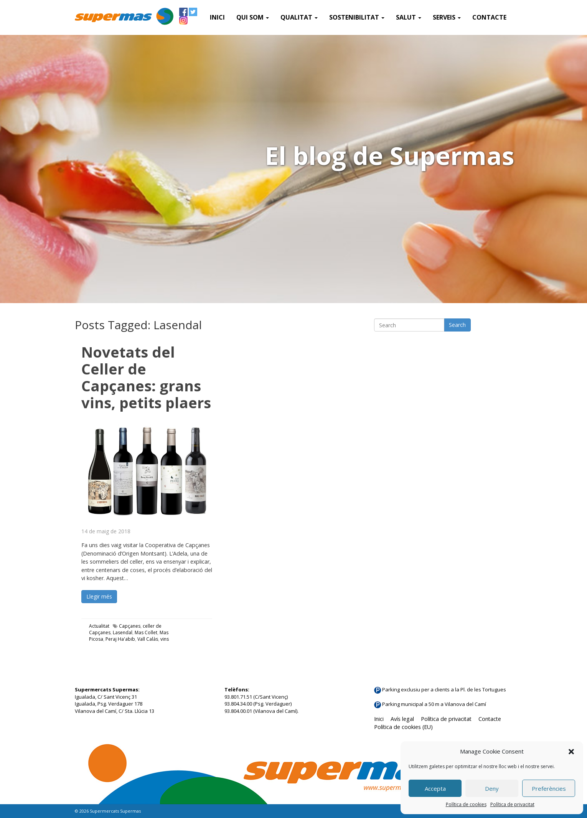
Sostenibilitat (356, 17)
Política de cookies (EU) (403, 727)
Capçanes (129, 626)
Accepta (435, 788)
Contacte (489, 17)
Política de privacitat (512, 804)
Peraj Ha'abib (120, 639)
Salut (408, 17)
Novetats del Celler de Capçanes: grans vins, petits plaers (146, 377)
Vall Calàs (147, 639)
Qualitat (299, 17)
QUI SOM (252, 17)
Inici (217, 17)
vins (164, 639)
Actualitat (99, 626)
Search (457, 324)
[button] (571, 751)
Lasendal (122, 632)
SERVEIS (447, 17)
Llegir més (99, 596)
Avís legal (402, 718)
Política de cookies (466, 804)
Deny (492, 788)
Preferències (549, 788)
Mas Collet (146, 632)
